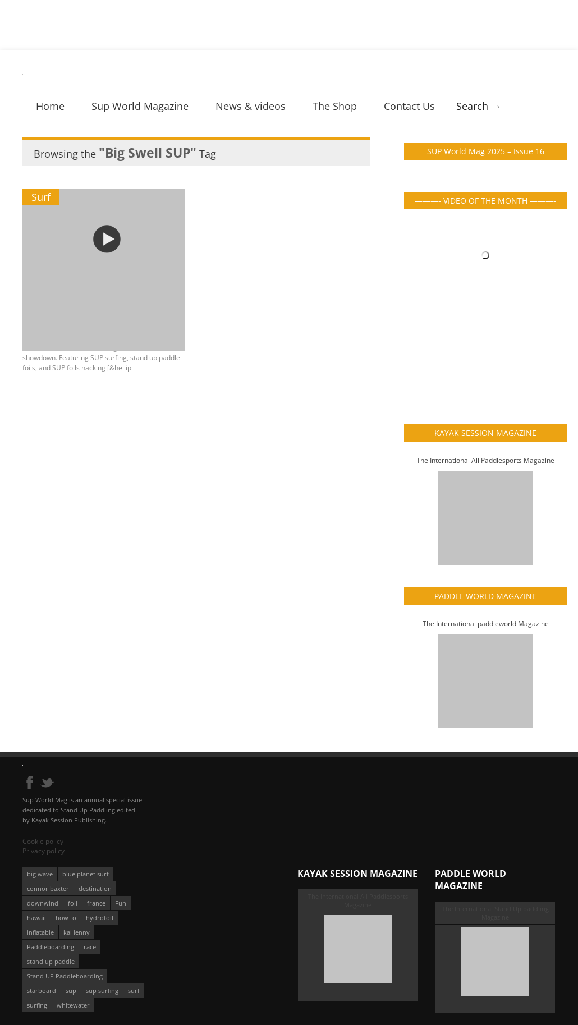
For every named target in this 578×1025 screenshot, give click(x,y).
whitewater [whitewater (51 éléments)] (73, 1005)
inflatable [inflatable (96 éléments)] (40, 932)
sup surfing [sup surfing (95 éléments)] (102, 990)
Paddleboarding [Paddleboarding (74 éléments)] (50, 947)
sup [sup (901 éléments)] (71, 990)
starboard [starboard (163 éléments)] (41, 990)
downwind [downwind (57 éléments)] (42, 903)
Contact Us (409, 106)
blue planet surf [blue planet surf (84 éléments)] (85, 874)
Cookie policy (42, 841)
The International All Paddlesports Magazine (485, 460)
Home (50, 106)
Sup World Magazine (140, 106)
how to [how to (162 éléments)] (66, 917)
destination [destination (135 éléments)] (95, 888)
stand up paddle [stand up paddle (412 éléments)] (51, 961)
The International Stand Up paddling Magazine (495, 912)
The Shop (335, 106)
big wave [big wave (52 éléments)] (40, 874)
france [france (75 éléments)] (96, 903)
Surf (41, 197)
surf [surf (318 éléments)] (134, 990)
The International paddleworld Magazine (486, 623)
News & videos (250, 106)
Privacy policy (43, 851)
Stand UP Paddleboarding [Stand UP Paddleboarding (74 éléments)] (65, 976)
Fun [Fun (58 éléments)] (120, 903)
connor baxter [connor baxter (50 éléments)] (48, 888)
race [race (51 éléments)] (90, 947)
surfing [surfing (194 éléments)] (37, 1005)
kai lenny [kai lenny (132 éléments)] (76, 932)
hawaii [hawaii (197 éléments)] (36, 917)
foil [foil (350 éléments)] (72, 903)
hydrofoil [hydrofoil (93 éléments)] (99, 917)
